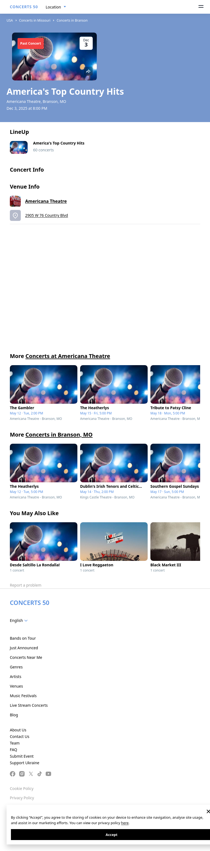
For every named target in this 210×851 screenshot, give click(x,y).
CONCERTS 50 (24, 6)
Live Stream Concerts (29, 705)
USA (10, 20)
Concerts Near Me (26, 657)
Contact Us (19, 736)
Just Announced (24, 647)
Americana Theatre (46, 201)
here (125, 822)
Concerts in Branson (72, 20)
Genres (16, 667)
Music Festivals (23, 695)
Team (15, 743)
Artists (15, 676)
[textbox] (20, 620)
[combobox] (56, 7)
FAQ (13, 749)
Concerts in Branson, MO (59, 434)
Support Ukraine (24, 762)
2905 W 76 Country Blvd (46, 215)
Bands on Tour (23, 638)
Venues (16, 686)
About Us (18, 729)
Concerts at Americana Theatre (67, 356)
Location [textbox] (53, 7)
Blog (14, 714)
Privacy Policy (22, 797)
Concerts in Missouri (35, 20)
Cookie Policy (21, 788)
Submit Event (22, 756)
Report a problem (25, 585)
